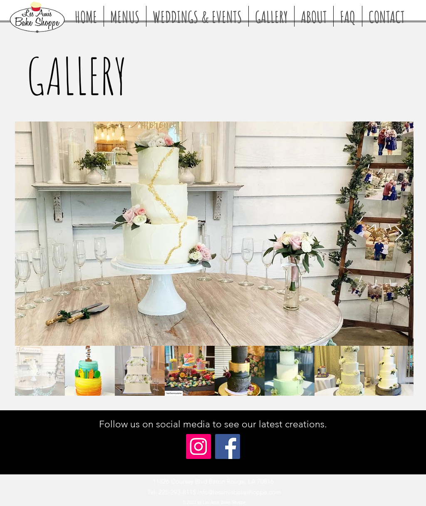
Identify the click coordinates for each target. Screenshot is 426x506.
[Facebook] (227, 446)
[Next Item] (399, 234)
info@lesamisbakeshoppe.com (239, 492)
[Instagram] (198, 446)
